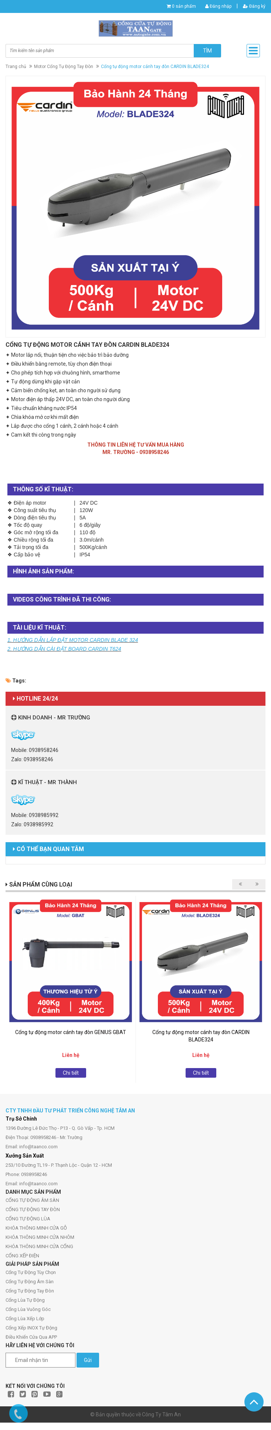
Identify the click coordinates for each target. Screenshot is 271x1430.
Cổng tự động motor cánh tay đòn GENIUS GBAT (70, 1032)
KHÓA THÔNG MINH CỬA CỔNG (39, 1246)
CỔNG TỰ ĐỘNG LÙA (28, 1218)
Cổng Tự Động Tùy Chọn (31, 1272)
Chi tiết (71, 1073)
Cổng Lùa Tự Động (25, 1300)
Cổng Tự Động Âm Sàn (30, 1281)
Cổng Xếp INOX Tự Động (31, 1328)
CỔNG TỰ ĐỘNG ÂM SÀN (32, 1200)
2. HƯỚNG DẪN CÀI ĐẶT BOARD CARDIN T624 (64, 649)
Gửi (88, 1360)
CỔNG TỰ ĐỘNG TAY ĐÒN (33, 1209)
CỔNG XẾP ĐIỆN (22, 1255)
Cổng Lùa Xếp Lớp (25, 1318)
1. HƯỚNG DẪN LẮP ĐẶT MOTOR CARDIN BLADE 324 (72, 640)
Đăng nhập (218, 6)
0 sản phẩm (184, 6)
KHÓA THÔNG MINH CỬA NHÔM (40, 1237)
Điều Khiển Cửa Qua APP (31, 1337)
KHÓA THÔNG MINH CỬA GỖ (36, 1228)
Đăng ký (254, 6)
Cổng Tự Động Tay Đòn (30, 1291)
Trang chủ (16, 66)
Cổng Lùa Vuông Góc (28, 1309)
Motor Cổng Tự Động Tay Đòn (63, 66)
